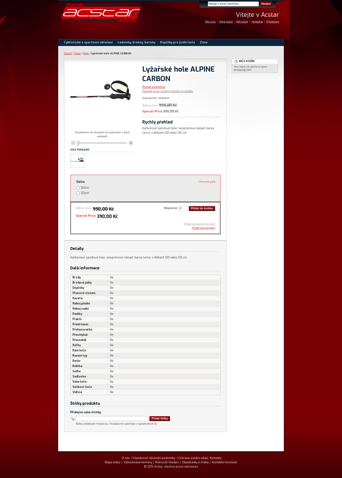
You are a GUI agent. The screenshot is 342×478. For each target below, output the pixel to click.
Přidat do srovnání (203, 228)
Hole (86, 53)
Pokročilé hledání (167, 462)
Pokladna (257, 21)
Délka (80, 182)
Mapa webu (112, 462)
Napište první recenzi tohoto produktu (167, 91)
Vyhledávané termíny (138, 462)
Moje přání (226, 21)
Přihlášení (272, 21)
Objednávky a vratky (195, 462)
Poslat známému (153, 87)
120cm (85, 188)
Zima (77, 53)
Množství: (171, 208)
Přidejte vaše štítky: (86, 412)
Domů (68, 53)
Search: (205, 3)
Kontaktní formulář (224, 462)
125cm (85, 193)
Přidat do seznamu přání (199, 224)
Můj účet (210, 21)
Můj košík (242, 21)
